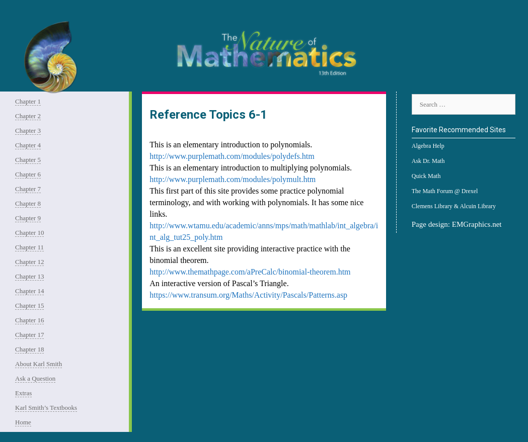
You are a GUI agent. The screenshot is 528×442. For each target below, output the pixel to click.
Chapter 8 (28, 203)
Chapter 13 (29, 276)
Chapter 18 (29, 349)
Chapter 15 (29, 305)
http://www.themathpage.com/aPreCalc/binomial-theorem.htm (249, 272)
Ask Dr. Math (428, 160)
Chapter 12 (29, 262)
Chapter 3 (28, 130)
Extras (23, 393)
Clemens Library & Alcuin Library (454, 206)
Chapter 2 (28, 116)
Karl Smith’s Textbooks (46, 407)
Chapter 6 (28, 174)
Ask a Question (35, 378)
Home (23, 422)
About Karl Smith (38, 364)
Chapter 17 (29, 334)
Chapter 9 (28, 218)
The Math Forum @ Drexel (445, 191)
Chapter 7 (28, 189)
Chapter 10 (29, 232)
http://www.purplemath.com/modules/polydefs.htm (231, 156)
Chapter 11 (29, 247)
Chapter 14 (29, 291)
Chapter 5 (28, 159)
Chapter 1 (28, 101)
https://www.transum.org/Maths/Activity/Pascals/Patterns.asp (248, 295)
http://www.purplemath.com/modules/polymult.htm (232, 179)
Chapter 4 (28, 145)
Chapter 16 (29, 320)
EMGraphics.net (477, 224)
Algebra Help (428, 145)
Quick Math (426, 176)
